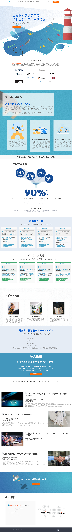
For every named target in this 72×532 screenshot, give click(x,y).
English (62, 3)
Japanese (68, 3)
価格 (33, 1)
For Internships (43, 1)
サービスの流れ (20, 1)
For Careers (49, 1)
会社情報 (37, 1)
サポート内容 (29, 1)
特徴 (25, 1)
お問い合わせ (56, 1)
